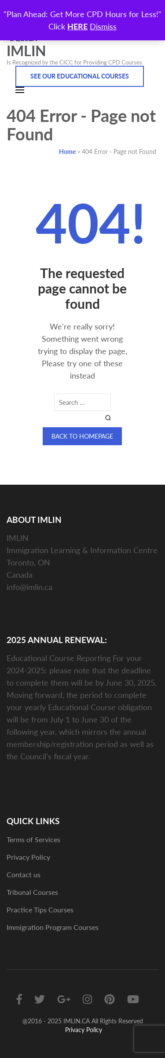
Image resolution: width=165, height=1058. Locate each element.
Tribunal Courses (32, 892)
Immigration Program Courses (53, 927)
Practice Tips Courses (40, 909)
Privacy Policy (28, 857)
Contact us (23, 874)
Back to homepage (82, 436)
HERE (77, 26)
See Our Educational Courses (79, 76)
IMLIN (26, 50)
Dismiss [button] (103, 26)
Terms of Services (33, 839)
